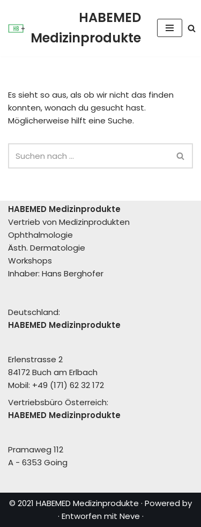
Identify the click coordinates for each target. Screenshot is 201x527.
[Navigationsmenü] (169, 28)
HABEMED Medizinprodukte (87, 503)
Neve (130, 516)
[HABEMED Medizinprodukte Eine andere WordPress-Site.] (74, 28)
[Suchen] (192, 28)
